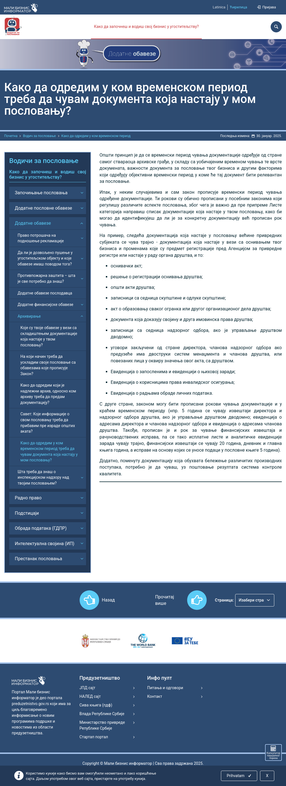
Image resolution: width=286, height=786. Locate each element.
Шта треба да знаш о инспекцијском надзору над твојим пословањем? (43, 477)
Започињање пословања (41, 192)
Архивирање (29, 316)
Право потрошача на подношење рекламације (41, 238)
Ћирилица (238, 7)
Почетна (10, 136)
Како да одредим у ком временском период (96, 136)
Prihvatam (239, 775)
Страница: (224, 600)
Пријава (266, 7)
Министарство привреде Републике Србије (102, 725)
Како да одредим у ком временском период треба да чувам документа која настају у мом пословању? (49, 452)
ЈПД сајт (88, 688)
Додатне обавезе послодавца (45, 293)
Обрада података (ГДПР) (41, 528)
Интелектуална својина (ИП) (44, 543)
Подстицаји (27, 513)
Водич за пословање (39, 136)
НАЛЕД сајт (90, 696)
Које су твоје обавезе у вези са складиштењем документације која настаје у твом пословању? (48, 336)
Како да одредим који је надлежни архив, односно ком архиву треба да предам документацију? (48, 394)
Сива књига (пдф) (96, 705)
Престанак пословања (38, 558)
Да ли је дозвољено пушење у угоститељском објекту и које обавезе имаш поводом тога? (45, 258)
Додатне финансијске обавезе (45, 304)
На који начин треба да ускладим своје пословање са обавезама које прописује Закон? (48, 365)
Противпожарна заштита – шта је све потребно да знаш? (46, 278)
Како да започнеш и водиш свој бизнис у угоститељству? (146, 26)
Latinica (219, 7)
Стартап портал (94, 737)
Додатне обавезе (33, 223)
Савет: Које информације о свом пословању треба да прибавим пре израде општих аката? (47, 422)
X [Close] (267, 775)
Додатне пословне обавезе (43, 208)
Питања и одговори (165, 688)
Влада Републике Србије (102, 713)
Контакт (154, 696)
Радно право (28, 497)
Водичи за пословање (43, 161)
